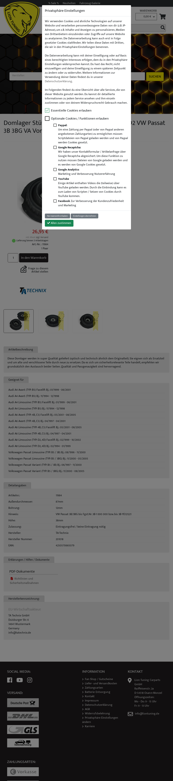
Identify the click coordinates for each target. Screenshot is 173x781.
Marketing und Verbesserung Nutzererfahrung (86, 171)
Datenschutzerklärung (58, 81)
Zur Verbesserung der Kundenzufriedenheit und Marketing (91, 203)
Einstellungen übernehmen (84, 216)
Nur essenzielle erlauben (57, 216)
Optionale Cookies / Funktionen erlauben (80, 118)
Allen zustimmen (59, 223)
